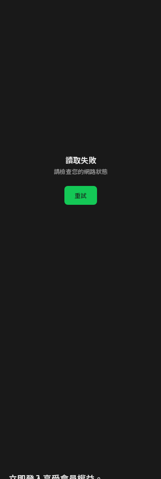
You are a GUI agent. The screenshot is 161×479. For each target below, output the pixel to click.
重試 (81, 195)
